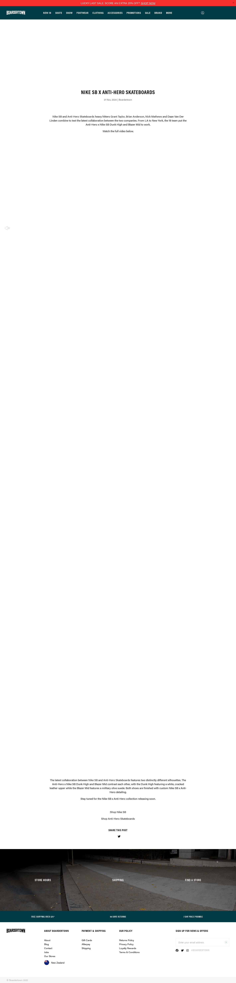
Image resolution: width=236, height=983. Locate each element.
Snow (69, 13)
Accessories (115, 13)
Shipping (86, 948)
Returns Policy (126, 940)
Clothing (98, 13)
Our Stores (49, 956)
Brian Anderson (135, 116)
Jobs (46, 952)
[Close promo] (233, 2)
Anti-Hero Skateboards (80, 116)
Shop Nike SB (118, 812)
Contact (48, 948)
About (47, 940)
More (169, 13)
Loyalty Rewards (127, 948)
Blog (46, 944)
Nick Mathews (153, 116)
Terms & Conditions (129, 952)
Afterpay (86, 944)
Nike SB (57, 116)
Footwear (83, 13)
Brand (158, 13)
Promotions (134, 13)
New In (47, 13)
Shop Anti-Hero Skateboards (118, 818)
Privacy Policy (126, 944)
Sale (147, 13)
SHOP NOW (148, 3)
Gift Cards (87, 940)
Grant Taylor (118, 116)
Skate (58, 13)
